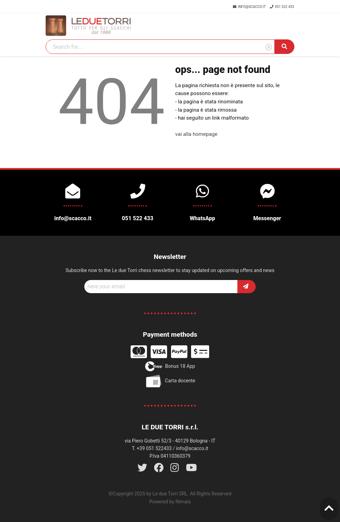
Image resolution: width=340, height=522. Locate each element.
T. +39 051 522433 (151, 448)
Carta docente (170, 381)
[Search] (160, 46)
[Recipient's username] (161, 286)
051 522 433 (282, 7)
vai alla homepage (196, 134)
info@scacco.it (249, 7)
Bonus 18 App (170, 366)
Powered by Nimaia (170, 501)
